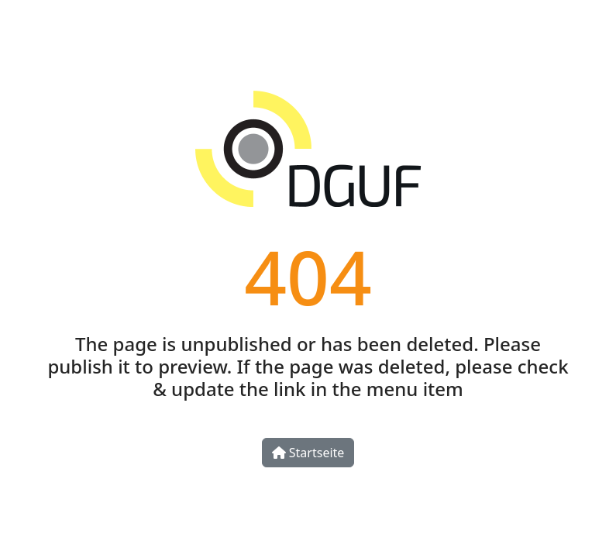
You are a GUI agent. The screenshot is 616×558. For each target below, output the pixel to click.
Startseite (308, 452)
